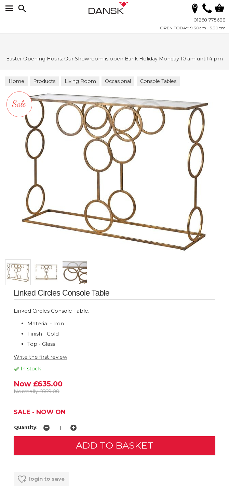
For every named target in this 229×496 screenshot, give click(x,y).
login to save (41, 479)
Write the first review (40, 357)
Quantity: (26, 427)
